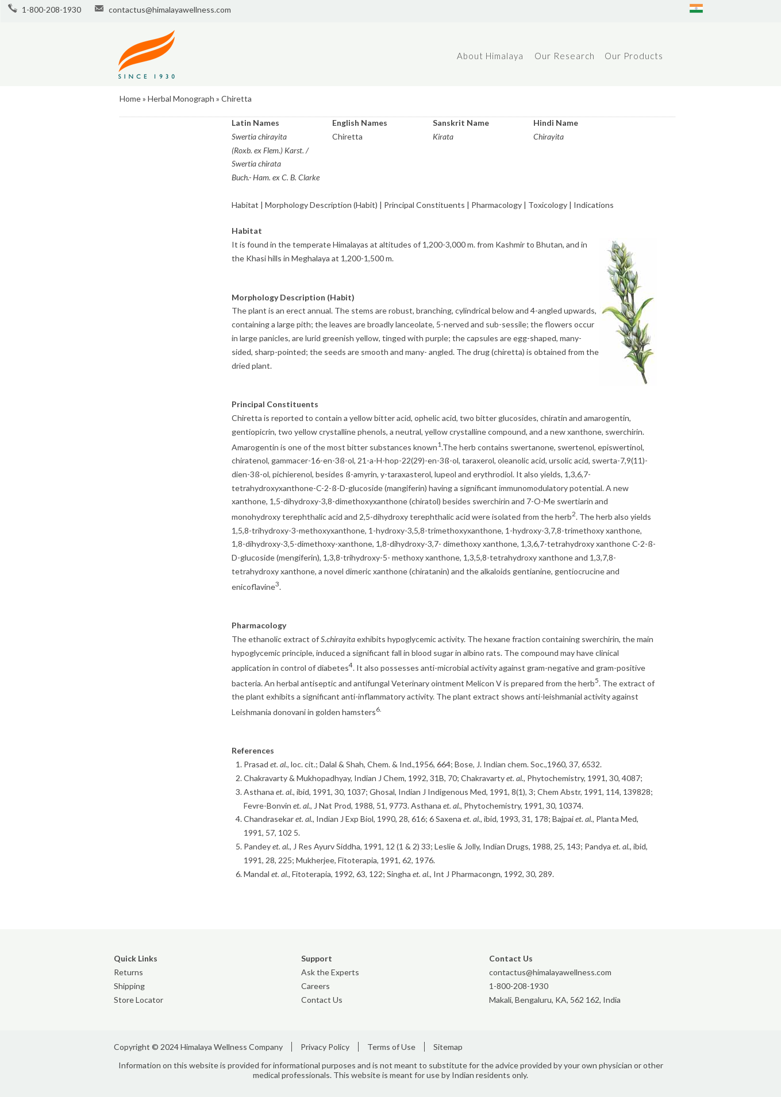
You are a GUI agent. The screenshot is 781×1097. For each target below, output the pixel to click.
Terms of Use (391, 1047)
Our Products (634, 56)
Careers (315, 986)
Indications (594, 205)
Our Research (564, 56)
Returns (128, 972)
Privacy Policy (325, 1047)
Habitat (245, 205)
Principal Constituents (424, 205)
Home (130, 98)
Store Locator (138, 1000)
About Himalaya (490, 56)
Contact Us (322, 1000)
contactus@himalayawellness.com (170, 9)
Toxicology (547, 205)
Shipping (129, 986)
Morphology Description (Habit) (321, 205)
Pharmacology (496, 205)
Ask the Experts (330, 972)
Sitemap (448, 1047)
